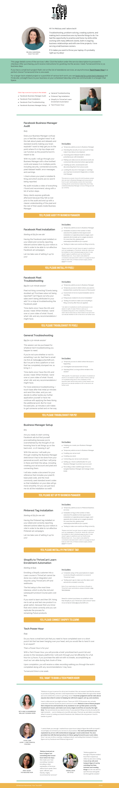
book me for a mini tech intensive (90, 76)
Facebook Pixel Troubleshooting (32, 102)
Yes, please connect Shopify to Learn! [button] (59, 620)
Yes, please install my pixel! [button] (59, 268)
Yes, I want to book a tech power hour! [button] (60, 678)
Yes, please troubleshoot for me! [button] (59, 415)
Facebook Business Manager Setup (33, 105)
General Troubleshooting (60, 93)
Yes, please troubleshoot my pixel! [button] (59, 325)
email (63, 261)
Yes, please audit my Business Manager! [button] (59, 215)
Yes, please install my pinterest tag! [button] (59, 550)
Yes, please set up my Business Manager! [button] (59, 495)
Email (100, 785)
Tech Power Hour (97, 70)
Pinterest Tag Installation (60, 96)
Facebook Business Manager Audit (33, 96)
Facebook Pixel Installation (30, 99)
